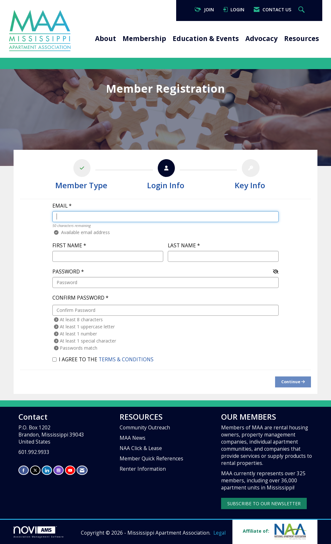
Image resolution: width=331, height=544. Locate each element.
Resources (301, 38)
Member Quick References (151, 458)
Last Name (182, 245)
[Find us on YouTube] (70, 470)
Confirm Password (78, 297)
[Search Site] (302, 10)
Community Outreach (145, 427)
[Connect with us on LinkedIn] (47, 470)
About (105, 38)
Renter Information (143, 469)
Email (60, 205)
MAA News (132, 438)
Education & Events (206, 38)
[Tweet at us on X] (35, 470)
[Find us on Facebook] (23, 470)
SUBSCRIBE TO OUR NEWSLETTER (264, 503)
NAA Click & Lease (141, 448)
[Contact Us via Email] (82, 470)
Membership (144, 38)
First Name (67, 245)
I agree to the (103, 359)
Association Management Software (39, 532)
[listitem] (81, 176)
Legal (219, 532)
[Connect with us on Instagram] (58, 470)
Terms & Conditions (126, 359)
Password (66, 271)
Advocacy (261, 38)
